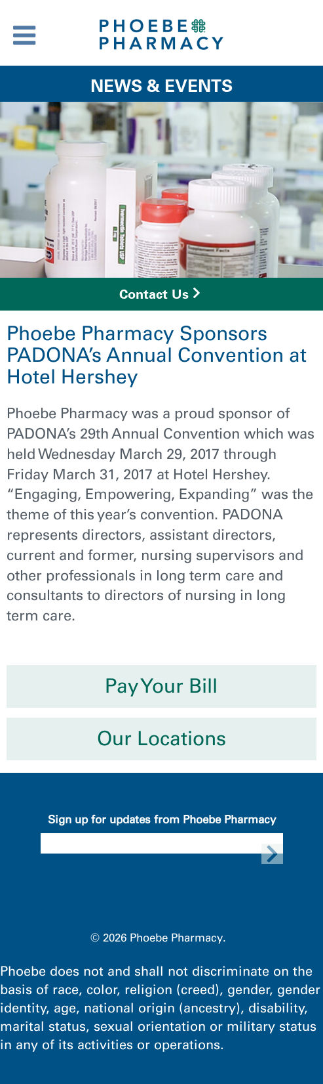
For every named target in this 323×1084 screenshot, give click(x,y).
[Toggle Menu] (24, 35)
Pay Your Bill (161, 686)
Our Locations (161, 738)
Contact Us (154, 294)
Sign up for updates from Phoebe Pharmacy (162, 819)
